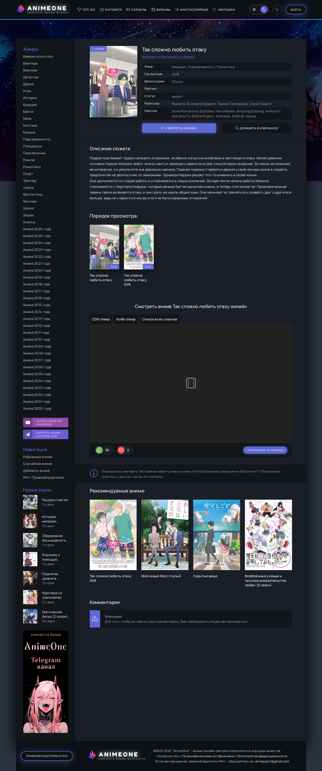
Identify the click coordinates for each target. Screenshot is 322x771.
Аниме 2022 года (37, 256)
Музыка (29, 132)
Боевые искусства (38, 56)
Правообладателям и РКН (47, 756)
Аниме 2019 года (36, 277)
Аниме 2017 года (36, 291)
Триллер (30, 180)
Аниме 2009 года (37, 346)
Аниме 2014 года (36, 311)
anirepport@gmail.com (272, 761)
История (30, 97)
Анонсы (29, 222)
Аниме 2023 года (37, 249)
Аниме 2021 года (36, 263)
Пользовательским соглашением (208, 756)
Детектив (31, 77)
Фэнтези (30, 201)
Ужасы (28, 187)
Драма (28, 84)
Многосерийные (191, 10)
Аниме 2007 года (37, 360)
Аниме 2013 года (36, 318)
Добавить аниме (36, 470)
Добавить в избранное (257, 128)
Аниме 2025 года (37, 236)
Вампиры (30, 63)
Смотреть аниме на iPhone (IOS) (48, 434)
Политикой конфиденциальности (262, 756)
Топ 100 (86, 10)
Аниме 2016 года (36, 298)
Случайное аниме (37, 463)
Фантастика (33, 194)
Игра (27, 91)
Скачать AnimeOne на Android (49, 422)
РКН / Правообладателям (43, 477)
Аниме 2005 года (37, 374)
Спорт (28, 173)
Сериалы (136, 10)
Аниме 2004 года (37, 380)
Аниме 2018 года (36, 284)
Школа (28, 208)
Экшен (28, 215)
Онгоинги (111, 10)
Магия (28, 111)
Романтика (32, 166)
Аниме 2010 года (36, 339)
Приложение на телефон (265, 450)
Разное (29, 160)
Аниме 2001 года (36, 401)
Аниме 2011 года (36, 332)
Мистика (30, 125)
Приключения (34, 153)
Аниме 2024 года (37, 242)
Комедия (30, 104)
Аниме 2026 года (37, 229)
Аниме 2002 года (37, 394)
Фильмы (160, 10)
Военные (30, 70)
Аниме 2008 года (37, 353)
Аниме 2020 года (37, 270)
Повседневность (37, 139)
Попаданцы (32, 146)
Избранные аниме (37, 456)
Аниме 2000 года (37, 408)
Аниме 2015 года (36, 305)
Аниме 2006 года (37, 367)
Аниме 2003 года (37, 387)
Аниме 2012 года (36, 325)
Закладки (224, 10)
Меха (27, 118)
